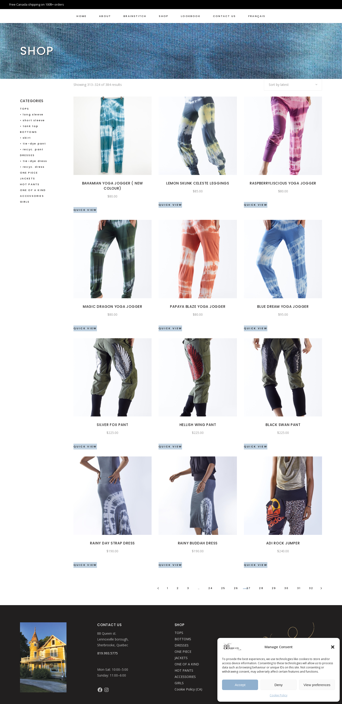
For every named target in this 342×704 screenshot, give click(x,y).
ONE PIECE (29, 172)
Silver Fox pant (112, 424)
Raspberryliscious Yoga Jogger (283, 183)
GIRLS (25, 202)
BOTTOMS (28, 132)
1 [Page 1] (167, 588)
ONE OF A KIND (33, 190)
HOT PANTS (30, 184)
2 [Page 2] (178, 588)
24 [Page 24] (210, 588)
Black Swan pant (283, 424)
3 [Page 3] (188, 588)
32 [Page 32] (311, 588)
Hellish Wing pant (197, 424)
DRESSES (27, 155)
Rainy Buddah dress (198, 543)
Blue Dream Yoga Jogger (283, 306)
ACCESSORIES (32, 196)
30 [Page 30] (286, 588)
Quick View (85, 210)
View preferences (317, 685)
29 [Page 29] (274, 588)
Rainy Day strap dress (112, 543)
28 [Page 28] (261, 588)
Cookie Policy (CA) (188, 689)
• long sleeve (32, 114)
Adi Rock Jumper (283, 543)
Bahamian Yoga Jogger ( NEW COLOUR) (112, 186)
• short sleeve (32, 120)
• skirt (25, 138)
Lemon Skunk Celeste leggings (197, 183)
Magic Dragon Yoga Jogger (112, 306)
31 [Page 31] (299, 588)
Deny (278, 685)
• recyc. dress (32, 167)
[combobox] (293, 85)
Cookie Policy (278, 695)
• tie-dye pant (33, 143)
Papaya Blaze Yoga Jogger (197, 306)
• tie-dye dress (33, 161)
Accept (240, 685)
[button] (332, 647)
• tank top (29, 126)
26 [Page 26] (236, 588)
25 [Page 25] (223, 588)
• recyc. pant (32, 149)
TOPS (24, 109)
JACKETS (27, 178)
